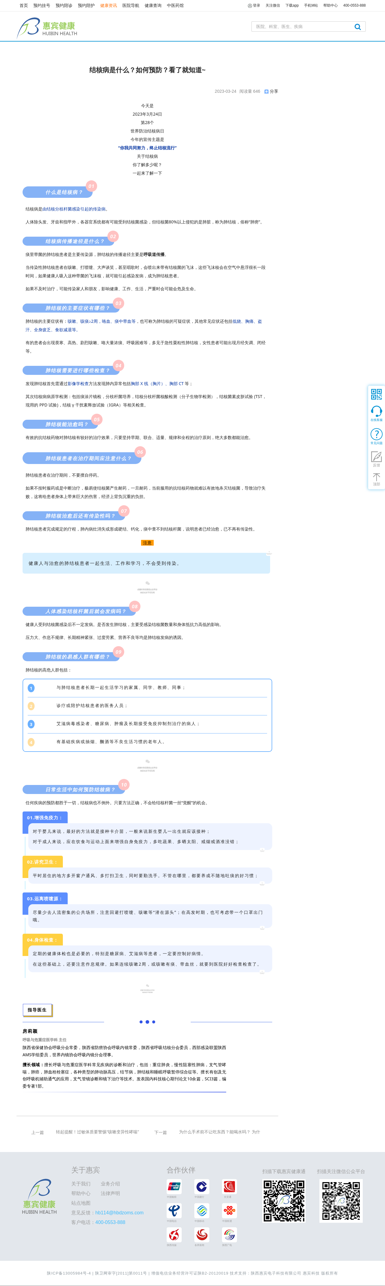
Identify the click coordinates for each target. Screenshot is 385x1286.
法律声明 (110, 1193)
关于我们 (81, 1183)
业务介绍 (110, 1183)
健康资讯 (108, 5)
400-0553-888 (354, 5)
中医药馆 (175, 5)
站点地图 (81, 1203)
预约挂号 (41, 5)
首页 (24, 5)
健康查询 (153, 5)
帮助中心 (81, 1193)
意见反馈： (107, 1212)
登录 (254, 5)
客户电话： (98, 1222)
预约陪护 (86, 5)
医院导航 (130, 5)
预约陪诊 (64, 5)
